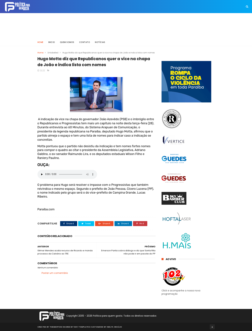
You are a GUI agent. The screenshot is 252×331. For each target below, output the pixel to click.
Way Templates (82, 327)
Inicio (51, 42)
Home (40, 42)
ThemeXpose (56, 327)
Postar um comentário (55, 273)
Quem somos (67, 42)
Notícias (100, 42)
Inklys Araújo (114, 327)
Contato (84, 42)
